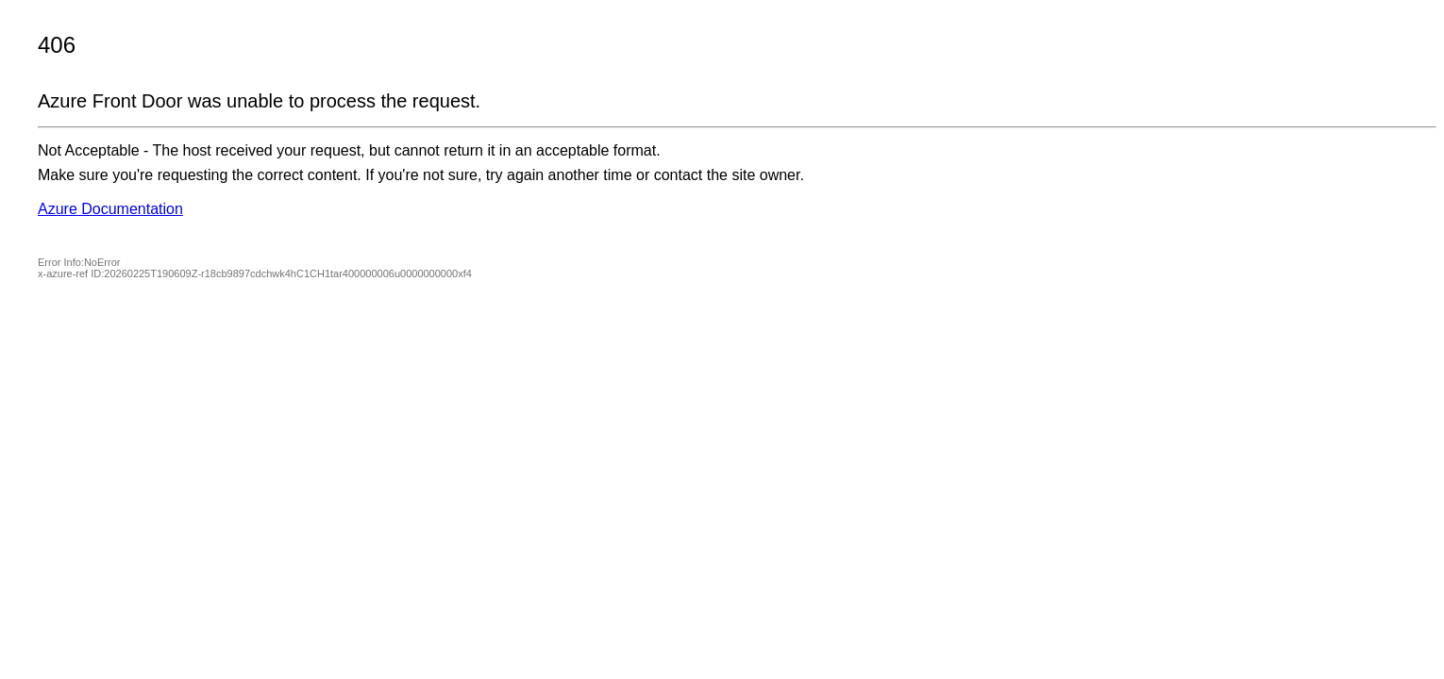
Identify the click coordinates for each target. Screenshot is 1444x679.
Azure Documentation (110, 209)
